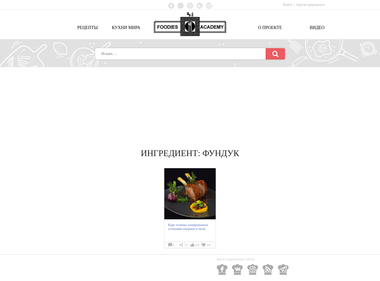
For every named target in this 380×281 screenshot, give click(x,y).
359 (208, 244)
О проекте (270, 27)
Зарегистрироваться (310, 5)
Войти (288, 5)
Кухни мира (126, 27)
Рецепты (87, 27)
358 (197, 244)
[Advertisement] (190, 103)
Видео (317, 27)
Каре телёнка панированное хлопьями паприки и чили (188, 227)
